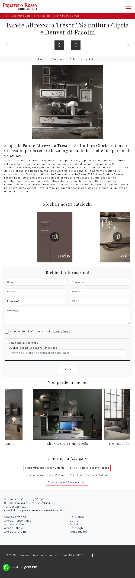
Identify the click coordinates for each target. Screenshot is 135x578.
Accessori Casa (15, 524)
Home (6, 15)
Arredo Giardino (15, 532)
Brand (74, 524)
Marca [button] (42, 59)
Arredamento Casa (20, 15)
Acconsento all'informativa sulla (39, 331)
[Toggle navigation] (128, 6)
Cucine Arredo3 (15, 517)
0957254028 (18, 507)
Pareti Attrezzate (41, 15)
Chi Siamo (77, 517)
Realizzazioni (79, 532)
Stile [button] (73, 59)
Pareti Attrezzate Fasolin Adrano (67, 482)
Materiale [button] (58, 59)
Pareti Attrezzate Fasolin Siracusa (89, 468)
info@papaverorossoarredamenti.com (41, 511)
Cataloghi (77, 528)
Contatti (75, 521)
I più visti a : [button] (89, 59)
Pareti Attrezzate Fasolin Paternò (88, 475)
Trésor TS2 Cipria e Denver (66, 15)
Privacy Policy (61, 331)
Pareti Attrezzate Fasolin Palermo (45, 475)
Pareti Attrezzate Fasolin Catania (45, 468)
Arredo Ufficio (13, 528)
